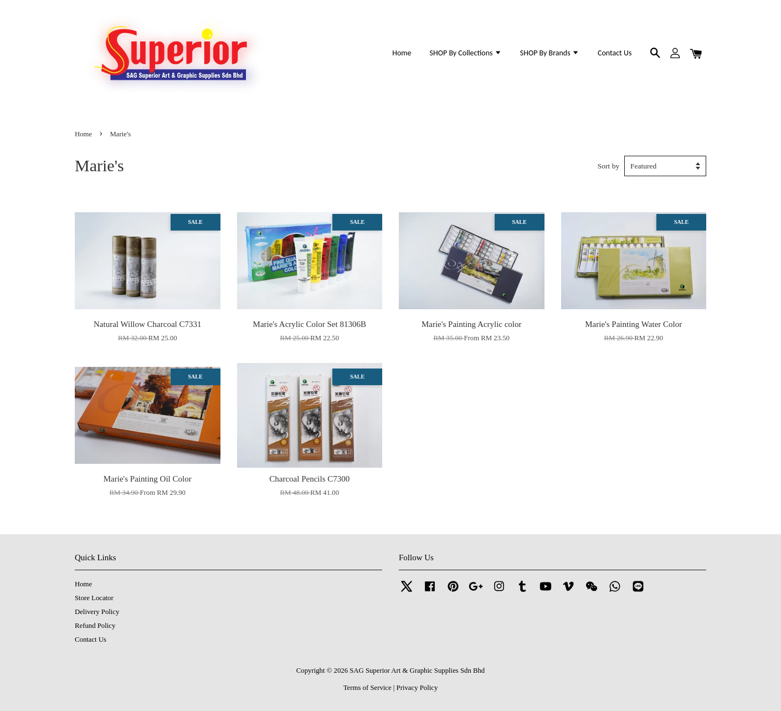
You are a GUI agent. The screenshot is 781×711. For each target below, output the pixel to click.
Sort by (608, 166)
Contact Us (614, 53)
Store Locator (94, 598)
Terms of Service (367, 688)
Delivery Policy (97, 612)
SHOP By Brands (549, 53)
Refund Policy (95, 626)
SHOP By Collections (466, 53)
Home (401, 53)
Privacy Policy (417, 688)
